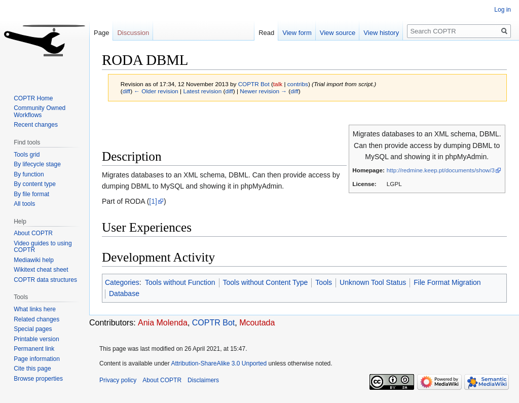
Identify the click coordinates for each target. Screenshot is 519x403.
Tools (323, 282)
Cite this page (32, 368)
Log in (502, 9)
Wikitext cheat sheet (41, 269)
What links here (35, 309)
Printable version (36, 339)
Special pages (33, 329)
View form (297, 32)
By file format (31, 194)
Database (124, 293)
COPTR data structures (45, 279)
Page (101, 32)
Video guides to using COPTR (43, 247)
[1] (153, 201)
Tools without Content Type (265, 282)
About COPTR (33, 233)
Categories (122, 282)
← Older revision (156, 91)
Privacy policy (117, 380)
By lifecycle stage (37, 164)
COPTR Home (33, 98)
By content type (35, 184)
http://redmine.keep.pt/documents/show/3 (441, 170)
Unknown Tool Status (373, 282)
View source (338, 32)
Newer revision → (263, 91)
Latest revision (202, 91)
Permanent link (34, 348)
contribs (297, 84)
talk (277, 84)
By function (29, 174)
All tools (24, 203)
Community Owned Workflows (39, 111)
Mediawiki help (34, 260)
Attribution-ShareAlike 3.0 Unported (219, 363)
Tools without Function (180, 282)
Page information (37, 358)
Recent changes (36, 124)
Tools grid (27, 154)
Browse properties (38, 378)
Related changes (36, 319)
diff (126, 91)
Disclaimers (203, 380)
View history (381, 32)
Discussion (133, 32)
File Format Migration (447, 282)
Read (266, 32)
